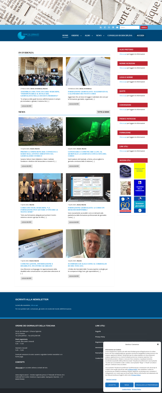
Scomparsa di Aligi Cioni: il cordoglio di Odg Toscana (87, 265)
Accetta (112, 385)
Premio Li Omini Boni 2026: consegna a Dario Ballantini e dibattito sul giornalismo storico (39, 154)
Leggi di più (26, 106)
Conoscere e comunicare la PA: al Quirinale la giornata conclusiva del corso (87, 154)
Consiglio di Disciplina (120, 35)
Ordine (75, 35)
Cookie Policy (126, 389)
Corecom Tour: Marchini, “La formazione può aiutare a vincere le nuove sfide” (39, 210)
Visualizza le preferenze (147, 385)
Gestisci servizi (111, 379)
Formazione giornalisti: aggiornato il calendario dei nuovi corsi (88, 93)
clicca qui (34, 305)
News (99, 35)
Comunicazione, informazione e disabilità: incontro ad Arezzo (37, 265)
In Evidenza (38, 89)
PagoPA (98, 331)
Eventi (32, 149)
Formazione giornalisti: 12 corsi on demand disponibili (86, 209)
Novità (45, 89)
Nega (127, 385)
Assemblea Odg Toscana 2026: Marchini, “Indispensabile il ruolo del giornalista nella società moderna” (40, 94)
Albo (87, 35)
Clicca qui (123, 54)
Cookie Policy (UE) (101, 358)
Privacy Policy (136, 375)
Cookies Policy (132, 369)
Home (65, 35)
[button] (158, 344)
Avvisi (32, 89)
